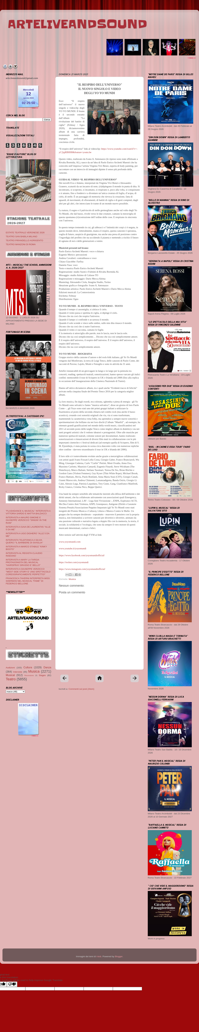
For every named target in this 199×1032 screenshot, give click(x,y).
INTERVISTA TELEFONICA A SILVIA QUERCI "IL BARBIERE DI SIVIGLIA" (24, 541)
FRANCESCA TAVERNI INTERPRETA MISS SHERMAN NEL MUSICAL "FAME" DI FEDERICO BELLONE (28, 581)
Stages (42, 675)
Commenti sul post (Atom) (81, 689)
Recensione (29, 675)
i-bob (98, 956)
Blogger (118, 956)
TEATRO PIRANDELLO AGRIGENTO (24, 240)
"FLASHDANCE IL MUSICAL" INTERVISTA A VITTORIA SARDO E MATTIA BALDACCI (28, 512)
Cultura (28, 667)
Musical (10, 675)
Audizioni (10, 667)
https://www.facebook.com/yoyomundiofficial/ (82, 555)
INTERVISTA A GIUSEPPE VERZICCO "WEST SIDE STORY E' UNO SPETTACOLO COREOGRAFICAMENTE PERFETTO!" (28, 571)
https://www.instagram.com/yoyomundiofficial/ (82, 569)
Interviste (17, 672)
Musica (72, 579)
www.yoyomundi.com (70, 541)
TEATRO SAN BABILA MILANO (21, 236)
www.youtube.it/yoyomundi (72, 548)
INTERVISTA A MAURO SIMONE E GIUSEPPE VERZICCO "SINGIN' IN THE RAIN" (26, 520)
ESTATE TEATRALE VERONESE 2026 (25, 232)
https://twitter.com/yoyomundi (73, 562)
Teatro (11, 679)
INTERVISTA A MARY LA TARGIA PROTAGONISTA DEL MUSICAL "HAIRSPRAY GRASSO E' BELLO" (23, 562)
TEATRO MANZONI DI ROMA (21, 244)
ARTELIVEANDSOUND (77, 24)
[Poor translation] (12, 984)
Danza (47, 667)
